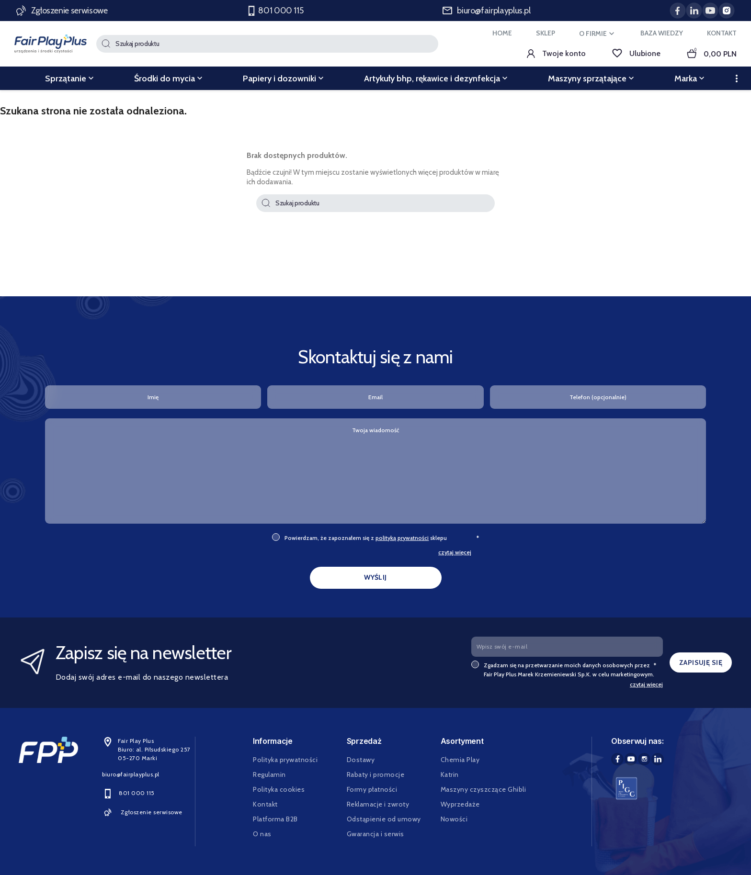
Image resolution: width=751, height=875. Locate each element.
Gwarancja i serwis (375, 834)
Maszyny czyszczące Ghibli (483, 789)
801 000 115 (275, 10)
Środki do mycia (169, 78)
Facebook (617, 759)
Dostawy (361, 759)
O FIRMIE (597, 33)
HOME (502, 33)
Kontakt (265, 804)
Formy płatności (372, 789)
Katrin (450, 774)
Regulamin (269, 774)
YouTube (630, 759)
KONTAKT (722, 33)
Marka (690, 78)
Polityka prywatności (285, 759)
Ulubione (636, 53)
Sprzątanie (70, 78)
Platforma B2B (275, 819)
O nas (262, 834)
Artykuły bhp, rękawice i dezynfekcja (437, 78)
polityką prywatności (402, 537)
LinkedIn (657, 759)
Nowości (454, 819)
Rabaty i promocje (376, 774)
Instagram (644, 759)
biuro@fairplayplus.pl (487, 10)
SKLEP (545, 33)
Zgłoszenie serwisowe (62, 10)
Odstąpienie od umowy (384, 819)
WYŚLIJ (375, 577)
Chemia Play (460, 759)
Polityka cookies (279, 789)
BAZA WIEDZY (661, 33)
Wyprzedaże (460, 804)
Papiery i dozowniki (284, 78)
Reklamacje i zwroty (378, 804)
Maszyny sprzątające (592, 78)
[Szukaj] (267, 44)
